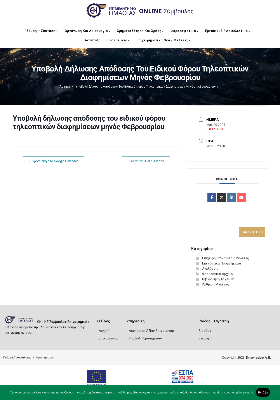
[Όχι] (274, 394)
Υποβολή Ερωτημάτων (146, 338)
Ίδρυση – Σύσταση (41, 31)
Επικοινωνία (108, 338)
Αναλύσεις (210, 269)
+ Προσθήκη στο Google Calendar (53, 161)
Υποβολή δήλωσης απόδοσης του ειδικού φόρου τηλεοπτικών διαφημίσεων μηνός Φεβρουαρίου (145, 86)
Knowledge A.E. (258, 358)
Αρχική (64, 86)
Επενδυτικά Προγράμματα (221, 263)
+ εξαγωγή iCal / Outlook (146, 161)
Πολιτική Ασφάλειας (17, 357)
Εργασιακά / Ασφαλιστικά (227, 31)
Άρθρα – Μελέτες (215, 284)
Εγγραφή (205, 338)
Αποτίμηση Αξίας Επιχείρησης (152, 331)
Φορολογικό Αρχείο (217, 274)
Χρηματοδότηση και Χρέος (140, 31)
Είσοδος (205, 331)
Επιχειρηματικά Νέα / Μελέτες (164, 40)
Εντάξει (263, 392)
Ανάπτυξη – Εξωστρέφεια (107, 40)
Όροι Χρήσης (45, 357)
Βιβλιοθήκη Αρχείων (218, 279)
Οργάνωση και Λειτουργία (87, 31)
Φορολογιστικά (184, 31)
